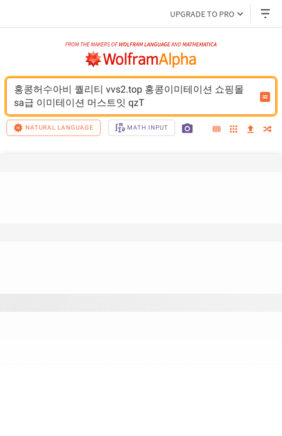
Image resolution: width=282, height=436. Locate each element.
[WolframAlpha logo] (141, 59)
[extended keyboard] (216, 129)
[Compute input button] (265, 97)
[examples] (233, 129)
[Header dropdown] (266, 13)
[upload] (250, 129)
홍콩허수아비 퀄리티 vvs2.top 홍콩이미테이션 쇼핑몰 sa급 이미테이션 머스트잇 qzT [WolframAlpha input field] (133, 96)
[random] (267, 129)
